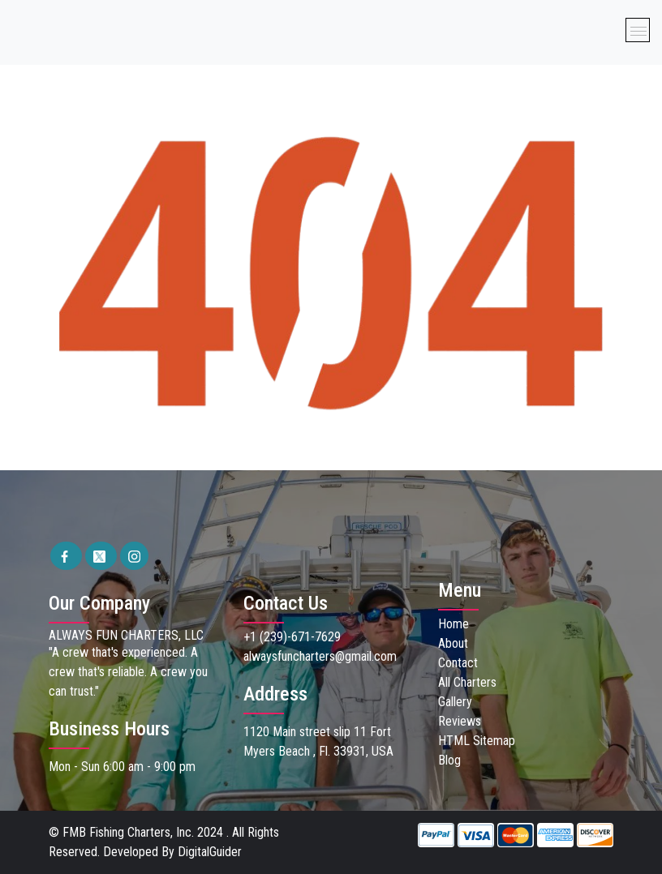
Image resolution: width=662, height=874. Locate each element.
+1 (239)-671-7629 (292, 637)
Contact (458, 662)
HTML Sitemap (476, 740)
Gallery (455, 701)
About (453, 643)
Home (453, 624)
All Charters (467, 682)
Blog (449, 760)
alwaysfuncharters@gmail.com (320, 656)
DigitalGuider (210, 851)
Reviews (459, 721)
